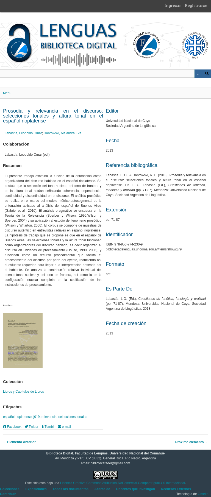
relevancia (49, 417)
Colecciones (10, 489)
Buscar (207, 73)
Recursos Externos (176, 489)
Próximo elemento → (191, 442)
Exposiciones (35, 489)
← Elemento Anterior (19, 442)
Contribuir (8, 494)
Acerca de (102, 489)
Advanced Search (199, 73)
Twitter (31, 427)
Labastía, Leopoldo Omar (23, 133)
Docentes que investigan (135, 489)
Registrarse (196, 5)
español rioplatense (17, 417)
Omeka (203, 494)
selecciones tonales (72, 417)
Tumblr (48, 427)
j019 (37, 417)
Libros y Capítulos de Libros (23, 391)
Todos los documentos (70, 489)
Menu (7, 93)
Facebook (12, 427)
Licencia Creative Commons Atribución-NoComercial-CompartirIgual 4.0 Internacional (122, 483)
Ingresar (173, 5)
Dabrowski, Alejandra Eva (62, 133)
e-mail (64, 427)
